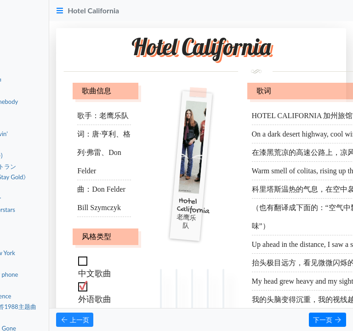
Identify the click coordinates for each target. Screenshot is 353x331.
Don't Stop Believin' (48, 133)
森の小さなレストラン (52, 166)
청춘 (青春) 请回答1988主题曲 (62, 306)
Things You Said (42, 231)
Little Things (38, 317)
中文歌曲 (28, 35)
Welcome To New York (51, 253)
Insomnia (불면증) (45, 155)
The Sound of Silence (49, 296)
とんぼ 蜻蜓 (37, 188)
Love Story (36, 263)
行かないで (37, 123)
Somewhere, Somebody (53, 101)
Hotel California (43, 69)
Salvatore (34, 112)
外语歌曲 (28, 58)
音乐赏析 (28, 24)
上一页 (140, 320)
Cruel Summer (40, 241)
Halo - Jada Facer (44, 198)
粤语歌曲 (28, 47)
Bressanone (37, 220)
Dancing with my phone (53, 274)
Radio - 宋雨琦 (41, 90)
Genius (31, 285)
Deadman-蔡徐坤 (45, 80)
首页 (22, 12)
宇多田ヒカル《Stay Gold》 (58, 177)
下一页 (327, 320)
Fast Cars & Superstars (51, 209)
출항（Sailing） (42, 144)
